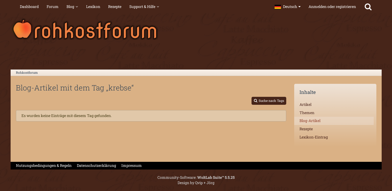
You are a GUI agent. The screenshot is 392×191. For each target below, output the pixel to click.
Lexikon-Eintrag (313, 137)
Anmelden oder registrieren (332, 6)
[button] (288, 6)
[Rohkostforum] (196, 29)
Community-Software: (196, 177)
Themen (306, 112)
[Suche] (368, 6)
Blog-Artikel (309, 120)
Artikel (305, 104)
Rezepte (306, 128)
